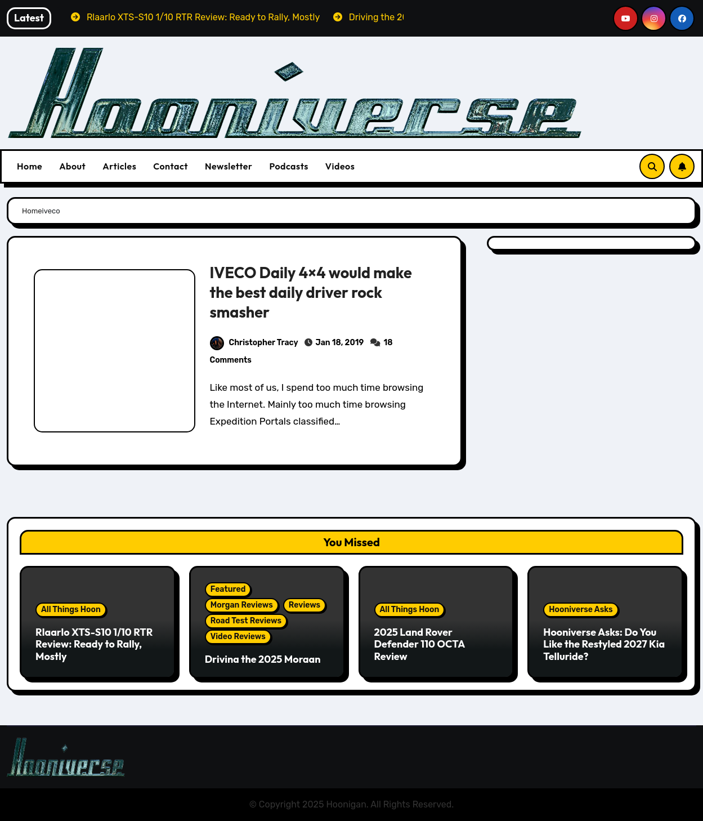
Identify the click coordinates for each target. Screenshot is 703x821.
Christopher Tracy (254, 342)
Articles (119, 166)
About (72, 166)
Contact (170, 166)
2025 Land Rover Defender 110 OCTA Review (419, 644)
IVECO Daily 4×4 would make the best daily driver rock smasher (310, 292)
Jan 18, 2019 (339, 342)
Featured (228, 589)
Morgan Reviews (242, 605)
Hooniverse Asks (580, 609)
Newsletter (228, 166)
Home (29, 166)
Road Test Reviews (246, 621)
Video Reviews (238, 636)
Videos (340, 166)
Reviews (304, 605)
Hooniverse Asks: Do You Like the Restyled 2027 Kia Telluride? (604, 644)
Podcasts (288, 166)
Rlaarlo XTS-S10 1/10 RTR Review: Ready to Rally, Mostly (94, 644)
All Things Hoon (71, 609)
